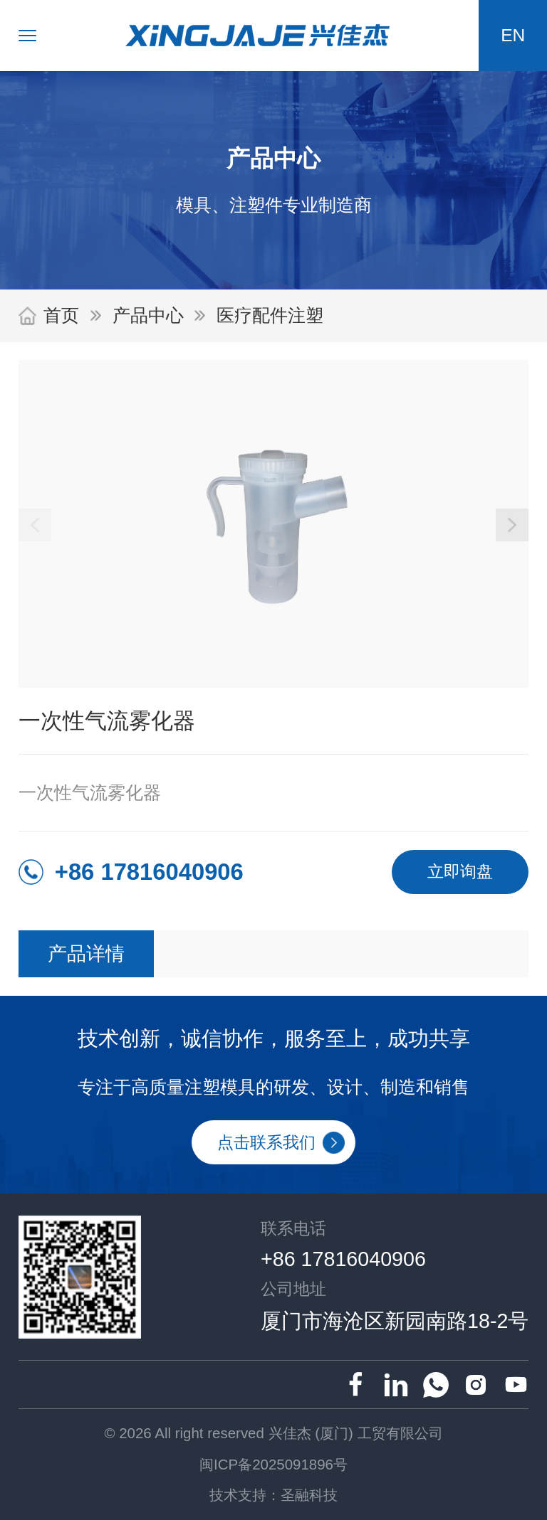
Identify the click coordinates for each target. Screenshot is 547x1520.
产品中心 (148, 315)
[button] (512, 525)
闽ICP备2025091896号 (273, 1464)
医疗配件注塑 (270, 315)
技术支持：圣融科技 (273, 1495)
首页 (61, 315)
